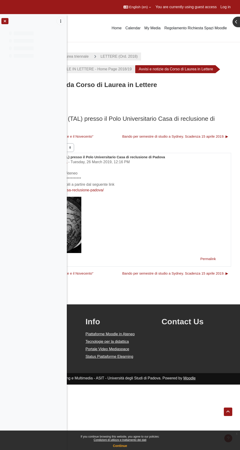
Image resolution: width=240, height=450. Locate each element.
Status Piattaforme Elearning (145, 419)
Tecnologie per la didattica (144, 393)
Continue (120, 446)
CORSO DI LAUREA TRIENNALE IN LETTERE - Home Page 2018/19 (140, 69)
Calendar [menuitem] (133, 28)
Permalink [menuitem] (208, 292)
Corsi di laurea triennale (135, 56)
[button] (137, 7)
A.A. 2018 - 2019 (90, 56)
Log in (225, 7)
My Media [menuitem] (152, 28)
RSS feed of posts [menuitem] (112, 117)
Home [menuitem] (117, 28)
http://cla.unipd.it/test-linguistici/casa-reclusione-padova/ (124, 223)
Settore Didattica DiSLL (102, 195)
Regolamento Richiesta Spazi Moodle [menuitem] (195, 28)
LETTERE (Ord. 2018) (185, 56)
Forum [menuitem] (82, 117)
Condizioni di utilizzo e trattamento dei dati (120, 440)
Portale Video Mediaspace (141, 406)
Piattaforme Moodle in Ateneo (148, 380)
